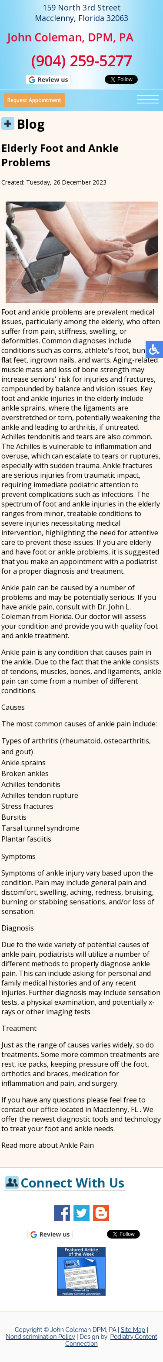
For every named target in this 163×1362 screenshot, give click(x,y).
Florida (61, 616)
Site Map (133, 1329)
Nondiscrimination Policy (40, 1336)
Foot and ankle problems (42, 312)
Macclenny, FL (115, 1109)
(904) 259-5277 (81, 61)
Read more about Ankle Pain (47, 1145)
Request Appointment (34, 100)
